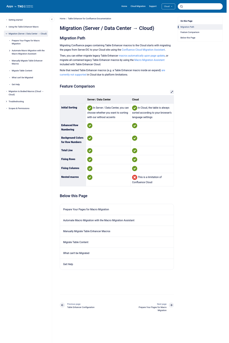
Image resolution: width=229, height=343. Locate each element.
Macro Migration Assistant (149, 60)
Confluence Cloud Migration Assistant (143, 49)
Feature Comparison (189, 32)
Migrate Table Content (22, 70)
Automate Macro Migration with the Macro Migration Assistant (28, 52)
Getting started (15, 20)
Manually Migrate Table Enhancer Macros (27, 62)
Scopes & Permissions (19, 108)
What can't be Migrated (22, 77)
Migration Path (187, 27)
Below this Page (187, 37)
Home (124, 6)
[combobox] (200, 6)
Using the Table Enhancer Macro (24, 27)
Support (153, 6)
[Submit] (181, 6)
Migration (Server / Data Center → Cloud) (28, 33)
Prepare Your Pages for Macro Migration (26, 42)
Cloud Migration (138, 6)
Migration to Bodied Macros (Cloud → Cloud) (26, 93)
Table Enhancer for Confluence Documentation (89, 18)
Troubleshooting (16, 101)
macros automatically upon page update (142, 55)
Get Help (16, 84)
